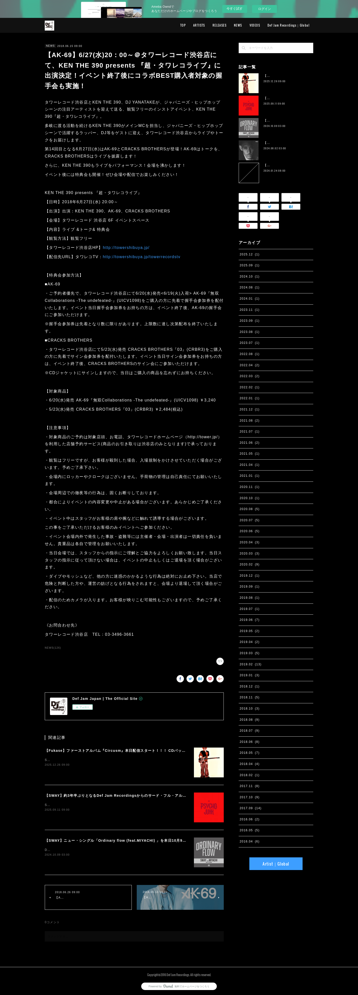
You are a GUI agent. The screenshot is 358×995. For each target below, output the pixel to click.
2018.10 (250, 708)
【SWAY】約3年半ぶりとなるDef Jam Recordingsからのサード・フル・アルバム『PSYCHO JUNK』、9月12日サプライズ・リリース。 (166, 795)
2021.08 (250, 420)
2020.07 (250, 520)
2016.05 (250, 830)
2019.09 (250, 586)
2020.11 (250, 487)
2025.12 (250, 254)
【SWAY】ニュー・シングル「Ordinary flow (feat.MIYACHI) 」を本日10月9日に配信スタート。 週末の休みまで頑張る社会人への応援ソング (170, 840)
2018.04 (250, 764)
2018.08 (250, 719)
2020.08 (250, 509)
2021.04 (250, 465)
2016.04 (250, 841)
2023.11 (250, 310)
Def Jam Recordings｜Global (289, 25)
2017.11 (250, 786)
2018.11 (250, 697)
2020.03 (250, 553)
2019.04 (250, 642)
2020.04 (250, 542)
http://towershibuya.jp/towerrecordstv (141, 257)
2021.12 (250, 409)
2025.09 (250, 265)
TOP (183, 25)
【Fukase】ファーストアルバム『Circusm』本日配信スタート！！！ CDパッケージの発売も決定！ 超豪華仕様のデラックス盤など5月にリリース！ (174, 751)
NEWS (238, 25)
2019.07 (250, 609)
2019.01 (250, 675)
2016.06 (250, 819)
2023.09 (250, 320)
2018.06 (250, 742)
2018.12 (250, 686)
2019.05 (250, 631)
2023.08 (250, 332)
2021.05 (250, 453)
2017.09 (251, 808)
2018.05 (250, 753)
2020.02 (250, 564)
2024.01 (250, 298)
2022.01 (250, 398)
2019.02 (251, 664)
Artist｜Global (276, 864)
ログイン (264, 9)
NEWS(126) (53, 647)
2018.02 (250, 775)
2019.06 (250, 620)
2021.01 (250, 476)
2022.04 (250, 365)
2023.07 (250, 343)
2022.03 (250, 376)
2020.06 (250, 531)
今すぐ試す (234, 8)
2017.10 (250, 797)
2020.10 (250, 498)
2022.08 (250, 354)
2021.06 (250, 442)
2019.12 (250, 575)
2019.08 (250, 597)
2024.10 (250, 276)
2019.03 (250, 653)
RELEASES (219, 25)
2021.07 (250, 431)
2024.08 (250, 287)
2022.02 (250, 387)
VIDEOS (255, 25)
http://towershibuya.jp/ (126, 247)
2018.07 (250, 730)
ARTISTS (199, 25)
